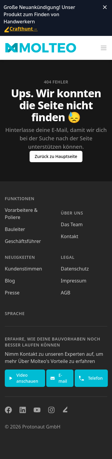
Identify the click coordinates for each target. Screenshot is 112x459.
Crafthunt (21, 28)
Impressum (74, 280)
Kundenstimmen (23, 268)
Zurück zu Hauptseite (56, 156)
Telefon (91, 378)
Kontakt (70, 236)
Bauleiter (15, 229)
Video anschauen (23, 378)
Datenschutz (75, 268)
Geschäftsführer (23, 241)
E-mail (58, 378)
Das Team (72, 224)
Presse (12, 292)
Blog (10, 280)
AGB (65, 292)
